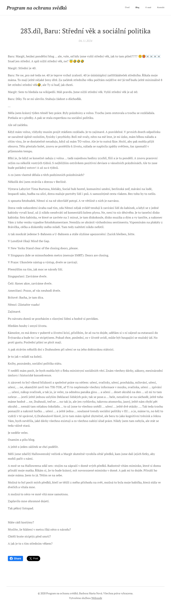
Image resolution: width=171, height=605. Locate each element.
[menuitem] (147, 7)
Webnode (96, 598)
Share (15, 558)
